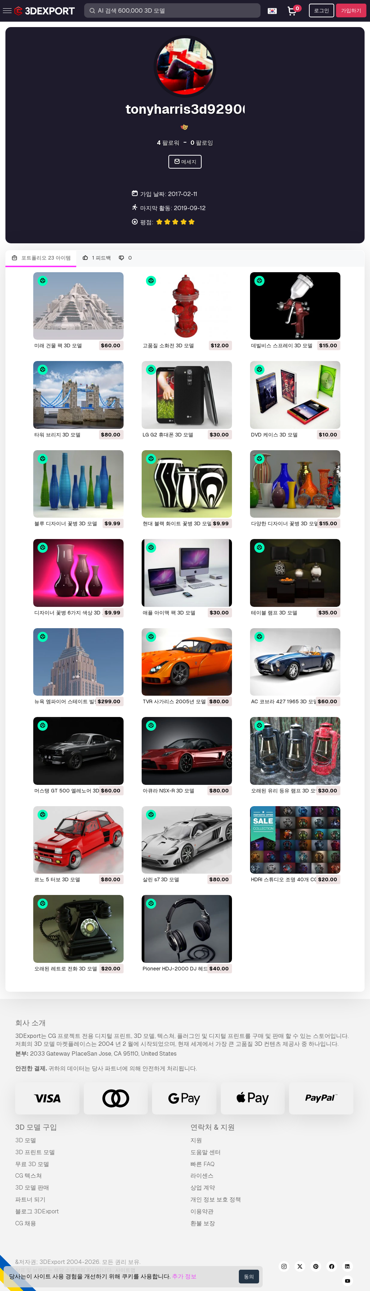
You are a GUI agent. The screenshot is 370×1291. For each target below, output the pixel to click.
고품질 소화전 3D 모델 (168, 345)
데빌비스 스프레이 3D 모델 (282, 345)
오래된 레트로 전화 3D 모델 (65, 968)
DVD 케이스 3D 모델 (274, 434)
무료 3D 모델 (32, 1164)
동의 (249, 1276)
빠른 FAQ (202, 1164)
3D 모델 (25, 1140)
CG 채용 (25, 1223)
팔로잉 (201, 143)
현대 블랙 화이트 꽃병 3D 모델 (177, 523)
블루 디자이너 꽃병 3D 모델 (65, 523)
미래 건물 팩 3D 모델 (58, 345)
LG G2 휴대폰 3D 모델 (168, 434)
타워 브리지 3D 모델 (57, 434)
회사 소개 (30, 1022)
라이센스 (202, 1175)
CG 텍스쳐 (28, 1175)
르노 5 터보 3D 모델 (57, 879)
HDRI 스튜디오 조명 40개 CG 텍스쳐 (292, 879)
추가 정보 (184, 1276)
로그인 (321, 10)
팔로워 (168, 143)
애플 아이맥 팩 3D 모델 (169, 612)
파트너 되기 (30, 1199)
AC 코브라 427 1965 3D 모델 (284, 701)
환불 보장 (202, 1223)
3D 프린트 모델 (35, 1152)
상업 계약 (202, 1187)
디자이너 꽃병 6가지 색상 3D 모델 (73, 612)
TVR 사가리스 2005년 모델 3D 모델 (184, 701)
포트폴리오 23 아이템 (41, 258)
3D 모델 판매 (32, 1187)
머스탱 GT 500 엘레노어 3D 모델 (72, 790)
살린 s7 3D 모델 (161, 879)
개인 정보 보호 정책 (215, 1199)
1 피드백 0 (107, 258)
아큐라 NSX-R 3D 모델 (168, 790)
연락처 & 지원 (212, 1127)
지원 (196, 1140)
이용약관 (202, 1211)
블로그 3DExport (37, 1211)
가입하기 (351, 10)
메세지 (185, 161)
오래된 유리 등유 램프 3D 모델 (285, 790)
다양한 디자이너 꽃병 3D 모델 (285, 523)
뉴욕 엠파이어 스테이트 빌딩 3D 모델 (76, 701)
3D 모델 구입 (36, 1127)
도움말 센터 (205, 1152)
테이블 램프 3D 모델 (274, 612)
